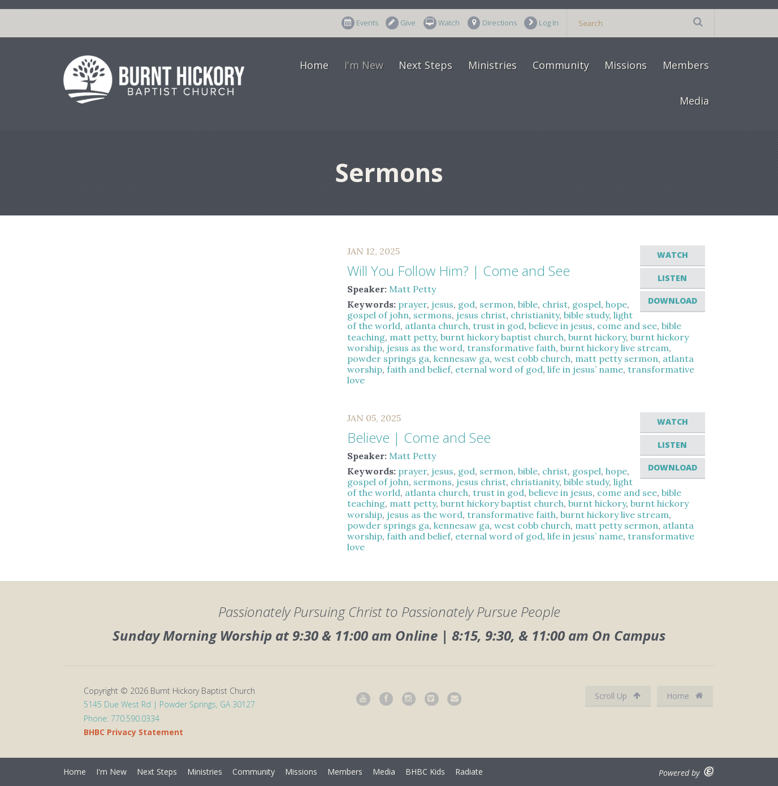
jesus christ (481, 315)
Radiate (469, 771)
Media (694, 100)
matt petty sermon (616, 358)
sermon (496, 304)
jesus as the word (425, 347)
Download (672, 300)
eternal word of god (499, 369)
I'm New (363, 65)
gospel (586, 304)
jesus (442, 304)
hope (616, 304)
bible (528, 304)
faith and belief (419, 369)
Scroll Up (618, 695)
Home (314, 65)
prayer (412, 304)
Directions (492, 22)
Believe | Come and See (419, 437)
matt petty (413, 337)
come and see (627, 325)
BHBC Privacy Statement (133, 732)
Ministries (492, 65)
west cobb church (532, 358)
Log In (541, 22)
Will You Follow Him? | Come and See (458, 270)
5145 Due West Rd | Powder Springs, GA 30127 (169, 704)
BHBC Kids (425, 771)
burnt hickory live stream (614, 347)
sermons (432, 315)
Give (401, 22)
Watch (441, 22)
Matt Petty (412, 289)
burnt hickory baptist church (502, 337)
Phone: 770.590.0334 (121, 718)
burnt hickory (597, 337)
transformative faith (511, 347)
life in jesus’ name (585, 369)
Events (360, 22)
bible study (586, 315)
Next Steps (425, 65)
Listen (672, 278)
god (466, 304)
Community (561, 65)
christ (555, 304)
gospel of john (378, 315)
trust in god (498, 325)
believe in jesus (561, 325)
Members (686, 65)
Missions (625, 65)
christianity (535, 315)
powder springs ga (388, 358)
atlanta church (436, 325)
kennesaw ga (462, 358)
